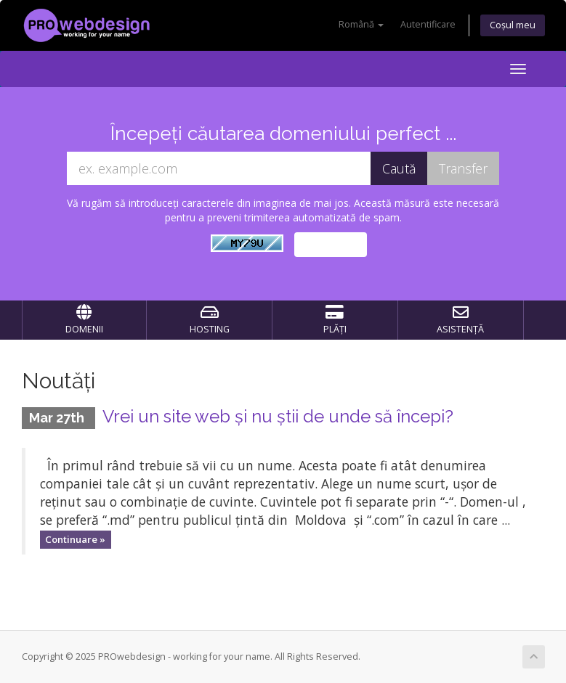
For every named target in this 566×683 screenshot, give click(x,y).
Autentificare (428, 24)
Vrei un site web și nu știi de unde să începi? (277, 416)
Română (361, 24)
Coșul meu (512, 25)
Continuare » (75, 539)
